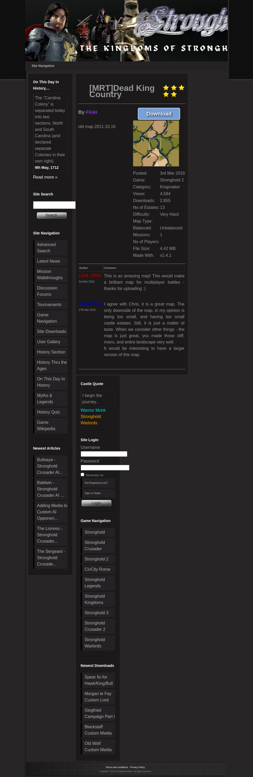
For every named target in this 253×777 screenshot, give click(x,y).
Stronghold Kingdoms (95, 599)
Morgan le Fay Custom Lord (98, 696)
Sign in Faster (93, 493)
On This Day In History (51, 382)
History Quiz (48, 412)
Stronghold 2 (97, 559)
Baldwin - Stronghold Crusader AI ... (50, 489)
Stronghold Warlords (95, 642)
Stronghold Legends (95, 582)
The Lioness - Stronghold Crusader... (50, 534)
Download (163, 114)
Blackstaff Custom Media (98, 730)
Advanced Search (46, 247)
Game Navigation (47, 318)
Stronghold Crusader (95, 545)
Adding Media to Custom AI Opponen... (52, 511)
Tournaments (49, 304)
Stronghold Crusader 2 (95, 626)
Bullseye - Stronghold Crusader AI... (50, 466)
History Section (51, 352)
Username (90, 447)
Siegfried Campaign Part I (100, 713)
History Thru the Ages (52, 365)
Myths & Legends (45, 398)
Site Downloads (51, 331)
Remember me (94, 475)
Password (90, 461)
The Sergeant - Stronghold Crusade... (51, 557)
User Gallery (48, 342)
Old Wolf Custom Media (98, 746)
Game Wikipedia (46, 425)
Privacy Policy (137, 767)
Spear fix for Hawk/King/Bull (99, 680)
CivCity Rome (97, 569)
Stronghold (95, 532)
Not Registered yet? (96, 482)
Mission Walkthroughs (50, 274)
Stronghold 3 (97, 613)
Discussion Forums (47, 291)
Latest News (48, 261)
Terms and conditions (116, 767)
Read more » (45, 177)
